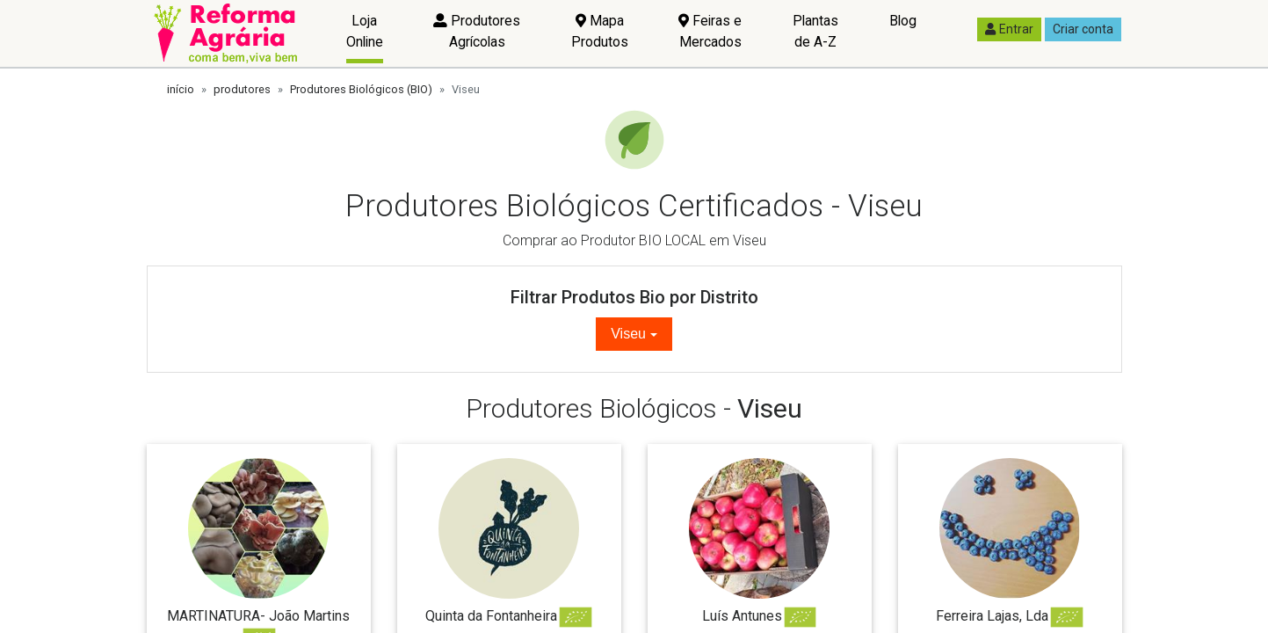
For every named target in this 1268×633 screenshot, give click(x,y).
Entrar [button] (1009, 29)
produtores (242, 89)
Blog (903, 20)
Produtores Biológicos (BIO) (361, 89)
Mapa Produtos (599, 31)
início (180, 89)
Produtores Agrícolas (476, 31)
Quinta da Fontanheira (491, 616)
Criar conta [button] (1083, 29)
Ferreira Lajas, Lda (992, 616)
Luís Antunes (742, 616)
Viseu (628, 333)
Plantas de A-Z (815, 31)
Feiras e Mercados (710, 31)
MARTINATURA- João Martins (258, 616)
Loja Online (364, 31)
